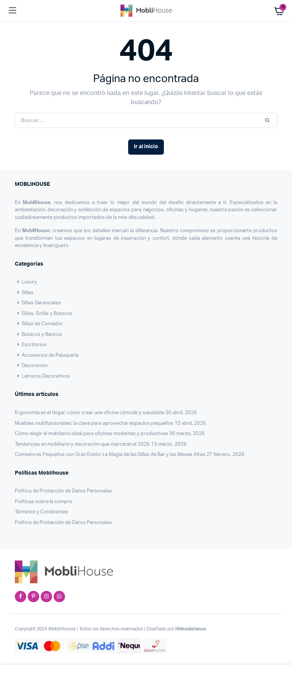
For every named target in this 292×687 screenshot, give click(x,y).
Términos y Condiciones (41, 512)
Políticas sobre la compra (43, 501)
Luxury (26, 282)
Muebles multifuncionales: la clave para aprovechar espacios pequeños (94, 423)
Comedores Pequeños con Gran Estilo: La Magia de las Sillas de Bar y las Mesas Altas (110, 454)
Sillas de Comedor (39, 323)
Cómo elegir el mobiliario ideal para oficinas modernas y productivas (91, 433)
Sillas (24, 292)
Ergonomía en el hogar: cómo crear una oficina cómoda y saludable (89, 412)
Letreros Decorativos (42, 376)
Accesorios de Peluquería (47, 355)
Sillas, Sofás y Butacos (43, 313)
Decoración (31, 365)
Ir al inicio (146, 146)
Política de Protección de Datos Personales (63, 491)
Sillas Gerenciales (38, 303)
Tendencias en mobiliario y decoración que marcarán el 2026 (82, 444)
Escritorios (31, 344)
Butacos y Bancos (38, 334)
